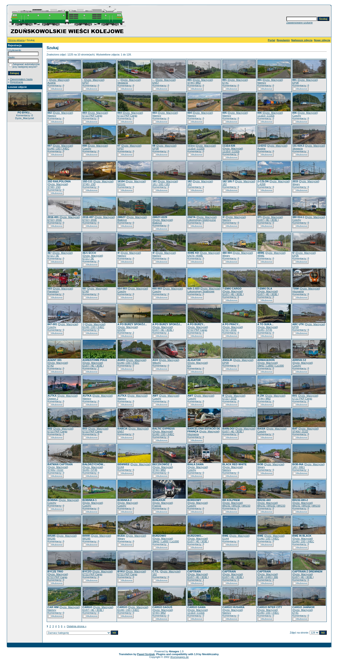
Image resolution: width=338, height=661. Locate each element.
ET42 (51, 365)
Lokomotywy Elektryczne (202, 220)
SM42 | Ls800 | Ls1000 (270, 365)
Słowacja (123, 82)
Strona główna (16, 40)
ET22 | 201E (55, 220)
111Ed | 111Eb (266, 115)
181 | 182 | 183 (161, 184)
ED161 (122, 184)
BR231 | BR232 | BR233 (236, 505)
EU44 (121, 467)
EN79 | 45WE (195, 255)
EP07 (86, 82)
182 (190, 184)
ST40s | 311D (300, 431)
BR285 (52, 538)
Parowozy (53, 291)
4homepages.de (179, 657)
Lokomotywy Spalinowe (201, 291)
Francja (157, 505)
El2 (189, 365)
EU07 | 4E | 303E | (268, 220)
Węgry (296, 184)
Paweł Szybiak (146, 654)
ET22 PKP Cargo (92, 115)
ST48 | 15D (54, 187)
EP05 (295, 255)
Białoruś (122, 220)
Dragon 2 (53, 398)
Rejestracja (16, 82)
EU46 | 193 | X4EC (58, 148)
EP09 (295, 327)
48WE (261, 255)
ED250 (122, 330)
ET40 (86, 291)
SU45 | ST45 (264, 330)
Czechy (296, 115)
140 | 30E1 (298, 467)
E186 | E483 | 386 (267, 577)
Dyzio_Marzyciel (59, 79)
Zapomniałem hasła (21, 79)
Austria (52, 82)
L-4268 (261, 184)
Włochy (157, 362)
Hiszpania (298, 291)
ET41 (226, 82)
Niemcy (261, 82)
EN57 (156, 82)
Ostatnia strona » (76, 626)
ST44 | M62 (194, 82)
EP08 (295, 82)
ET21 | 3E (53, 255)
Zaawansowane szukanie (299, 22)
